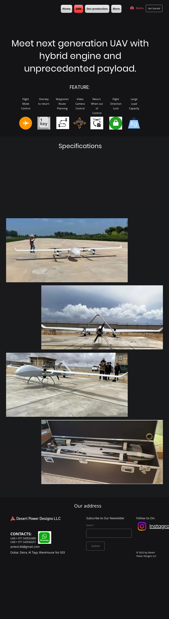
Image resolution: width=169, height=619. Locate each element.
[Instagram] (142, 526)
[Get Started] (154, 8)
